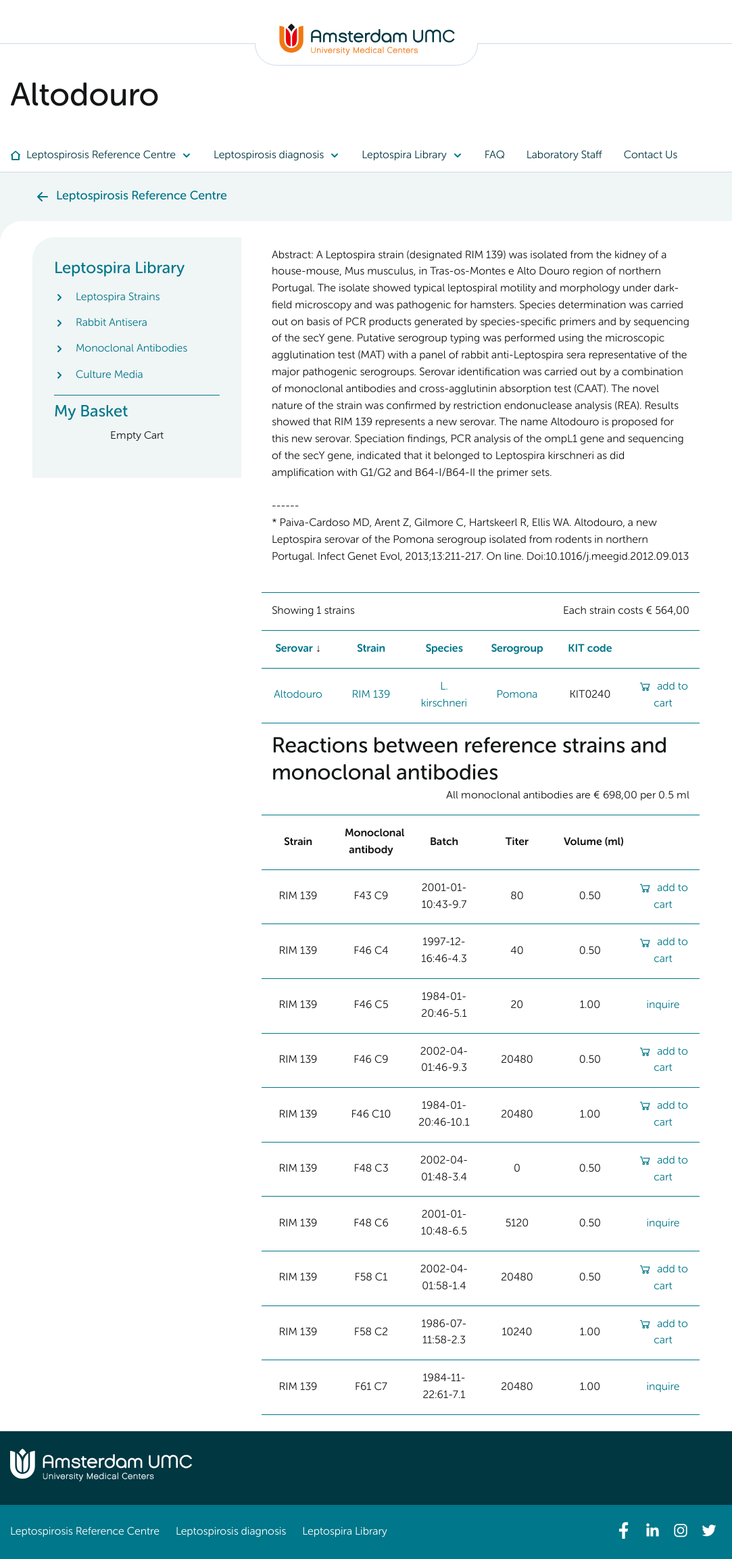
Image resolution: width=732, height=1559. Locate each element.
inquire (662, 1005)
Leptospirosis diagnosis (231, 1532)
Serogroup (517, 649)
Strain (371, 649)
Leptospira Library (344, 1532)
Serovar (294, 649)
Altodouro (298, 695)
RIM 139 (371, 695)
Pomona (516, 695)
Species (444, 649)
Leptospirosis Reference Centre (85, 1532)
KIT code (590, 649)
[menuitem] (106, 155)
